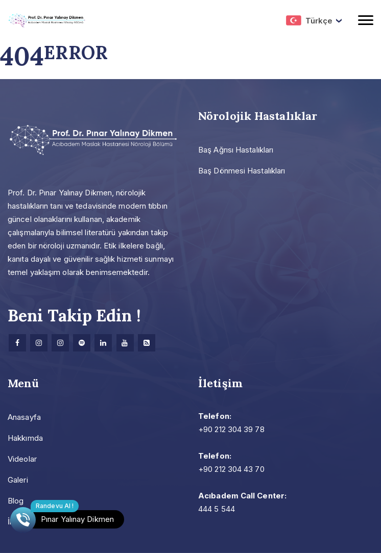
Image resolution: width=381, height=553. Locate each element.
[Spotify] (81, 342)
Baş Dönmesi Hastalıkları (241, 170)
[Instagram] (38, 342)
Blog (15, 501)
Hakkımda (25, 438)
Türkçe (309, 20)
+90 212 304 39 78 (231, 429)
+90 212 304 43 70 (231, 469)
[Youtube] (125, 342)
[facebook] (17, 342)
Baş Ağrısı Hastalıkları (235, 150)
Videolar (22, 459)
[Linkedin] (103, 342)
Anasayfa (24, 417)
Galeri (18, 480)
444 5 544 (216, 509)
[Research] (146, 342)
